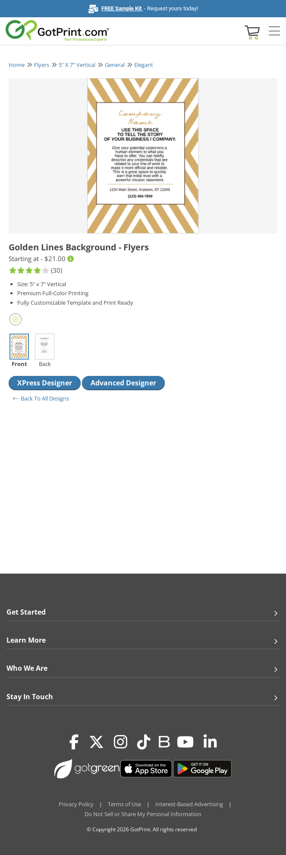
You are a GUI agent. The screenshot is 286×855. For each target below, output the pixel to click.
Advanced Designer (123, 383)
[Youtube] (185, 742)
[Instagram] (120, 742)
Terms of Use (124, 804)
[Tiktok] (144, 742)
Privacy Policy (76, 804)
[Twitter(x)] (96, 742)
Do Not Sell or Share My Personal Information (143, 814)
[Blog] (163, 741)
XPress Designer (44, 383)
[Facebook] (74, 742)
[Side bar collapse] (274, 31)
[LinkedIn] (210, 742)
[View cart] (251, 31)
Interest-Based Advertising (189, 804)
